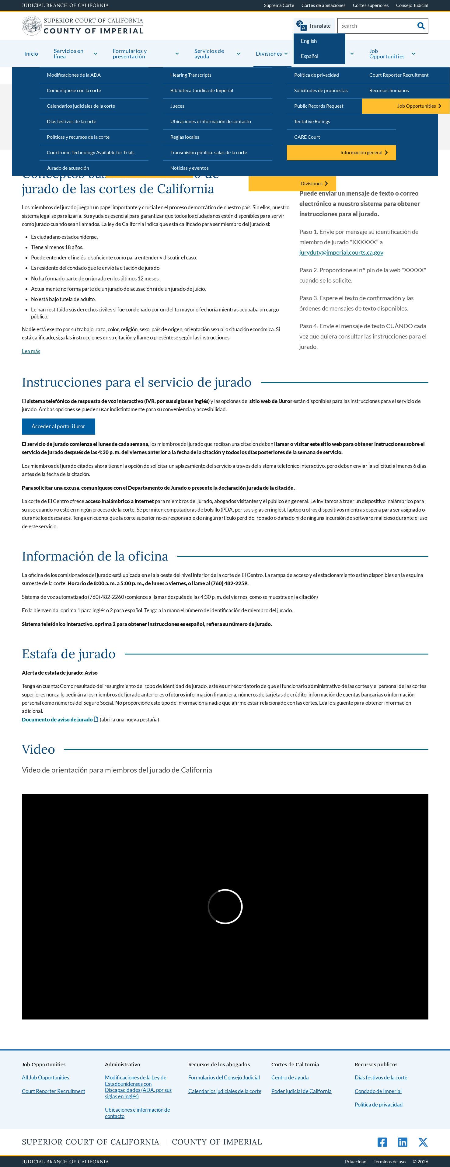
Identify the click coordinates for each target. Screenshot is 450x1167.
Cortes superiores (371, 5)
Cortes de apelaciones (324, 5)
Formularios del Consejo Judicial (224, 1077)
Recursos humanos (389, 90)
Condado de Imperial (378, 1091)
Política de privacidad (316, 75)
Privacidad (355, 1161)
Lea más (31, 351)
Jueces (177, 106)
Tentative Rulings (312, 121)
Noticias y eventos (189, 168)
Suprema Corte (279, 5)
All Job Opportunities (45, 1077)
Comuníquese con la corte (74, 90)
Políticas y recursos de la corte (78, 137)
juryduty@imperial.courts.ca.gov (341, 252)
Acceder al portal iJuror (58, 426)
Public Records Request (319, 106)
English (309, 41)
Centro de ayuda (290, 1077)
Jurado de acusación (68, 168)
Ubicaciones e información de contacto (210, 121)
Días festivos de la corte (71, 121)
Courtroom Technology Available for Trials (90, 152)
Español (309, 56)
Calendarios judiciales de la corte (81, 106)
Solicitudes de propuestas (321, 90)
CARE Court (307, 137)
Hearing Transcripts (190, 75)
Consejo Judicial (412, 5)
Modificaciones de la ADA (74, 75)
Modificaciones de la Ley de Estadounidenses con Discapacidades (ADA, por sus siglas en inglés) (138, 1086)
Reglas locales (184, 137)
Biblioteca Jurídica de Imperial (201, 90)
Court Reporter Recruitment (399, 75)
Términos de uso (390, 1161)
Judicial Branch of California (65, 5)
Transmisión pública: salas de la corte (208, 152)
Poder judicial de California (301, 1091)
